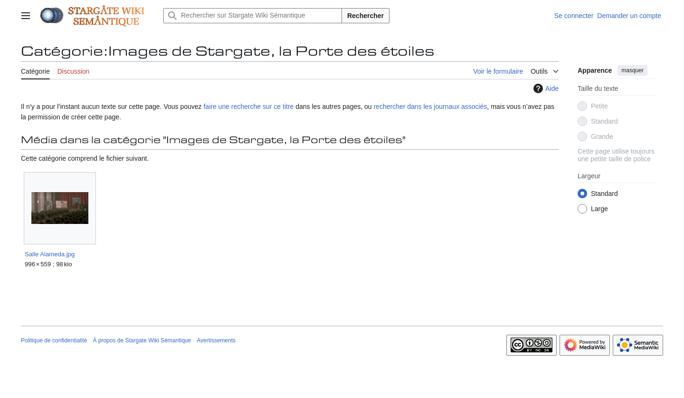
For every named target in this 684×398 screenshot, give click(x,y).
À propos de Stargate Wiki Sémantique (142, 340)
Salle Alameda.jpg (50, 254)
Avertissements (216, 340)
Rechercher (365, 15)
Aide (545, 88)
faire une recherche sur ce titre (248, 106)
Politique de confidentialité (54, 340)
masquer (632, 70)
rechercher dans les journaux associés (430, 106)
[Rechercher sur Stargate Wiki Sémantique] (252, 15)
